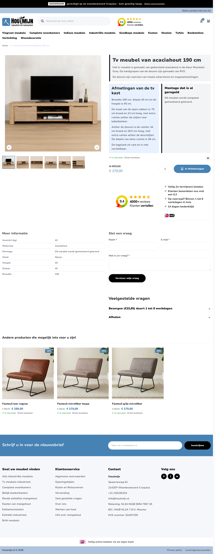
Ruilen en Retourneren (69, 487)
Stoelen (166, 33)
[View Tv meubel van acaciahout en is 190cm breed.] (50, 162)
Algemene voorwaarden (70, 476)
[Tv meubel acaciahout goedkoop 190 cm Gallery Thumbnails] (43, 162)
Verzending (62, 493)
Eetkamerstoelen (13, 509)
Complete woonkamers (45, 33)
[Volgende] (96, 147)
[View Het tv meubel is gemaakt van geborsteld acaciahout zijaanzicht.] (22, 162)
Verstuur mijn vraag (127, 278)
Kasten (152, 33)
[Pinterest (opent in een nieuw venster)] (164, 476)
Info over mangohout (68, 515)
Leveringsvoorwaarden (198, 550)
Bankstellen (195, 33)
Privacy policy (174, 550)
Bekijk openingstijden (154, 3)
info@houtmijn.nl (118, 498)
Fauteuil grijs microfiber (127, 403)
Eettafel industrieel (14, 515)
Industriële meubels (102, 33)
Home (5, 45)
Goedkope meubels (131, 33)
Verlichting (9, 38)
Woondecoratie (31, 38)
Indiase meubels (74, 33)
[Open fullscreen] (53, 103)
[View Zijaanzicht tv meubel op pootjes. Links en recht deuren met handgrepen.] (64, 162)
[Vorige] (9, 147)
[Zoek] (42, 21)
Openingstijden (64, 482)
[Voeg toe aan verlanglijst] (208, 158)
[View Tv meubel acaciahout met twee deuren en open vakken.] (8, 162)
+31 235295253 (117, 493)
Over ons (60, 504)
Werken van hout (65, 509)
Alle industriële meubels (17, 476)
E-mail (165, 239)
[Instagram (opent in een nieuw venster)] (177, 476)
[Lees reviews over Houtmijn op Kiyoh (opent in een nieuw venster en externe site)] (130, 22)
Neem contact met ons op (196, 10)
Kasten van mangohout (16, 504)
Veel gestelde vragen (68, 498)
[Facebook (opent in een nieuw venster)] (170, 476)
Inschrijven (197, 445)
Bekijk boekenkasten (15, 493)
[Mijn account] (201, 21)
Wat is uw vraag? (119, 255)
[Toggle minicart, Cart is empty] (208, 21)
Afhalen (160, 317)
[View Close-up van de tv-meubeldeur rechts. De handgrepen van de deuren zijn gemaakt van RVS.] (78, 162)
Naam (113, 239)
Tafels (179, 33)
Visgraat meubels (14, 33)
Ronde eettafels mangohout (19, 498)
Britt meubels (10, 520)
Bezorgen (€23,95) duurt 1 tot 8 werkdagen (160, 308)
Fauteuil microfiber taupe (73, 403)
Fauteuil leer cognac (15, 403)
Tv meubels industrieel (16, 482)
